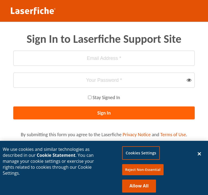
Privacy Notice (137, 135)
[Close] (199, 155)
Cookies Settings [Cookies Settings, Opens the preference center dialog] (141, 154)
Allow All (139, 187)
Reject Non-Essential (143, 170)
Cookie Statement (56, 156)
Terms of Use (173, 135)
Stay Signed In (106, 97)
